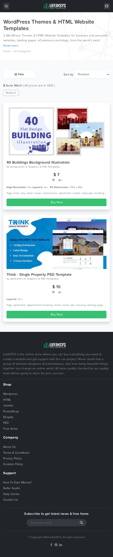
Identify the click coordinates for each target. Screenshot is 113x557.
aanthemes (16, 278)
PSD (6, 423)
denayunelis (17, 166)
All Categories (22, 51)
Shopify (8, 417)
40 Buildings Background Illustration (38, 162)
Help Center (11, 494)
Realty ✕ (11, 92)
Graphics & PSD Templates (44, 166)
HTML (7, 400)
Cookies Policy (13, 464)
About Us (9, 447)
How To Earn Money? (17, 482)
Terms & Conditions (16, 453)
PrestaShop (11, 411)
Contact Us (10, 500)
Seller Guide (11, 488)
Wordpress (10, 394)
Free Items (10, 429)
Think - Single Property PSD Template (39, 274)
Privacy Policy (12, 458)
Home (7, 51)
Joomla (8, 405)
